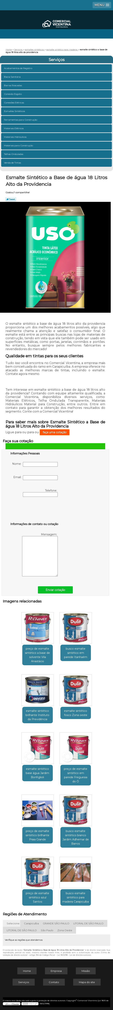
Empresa (56, 970)
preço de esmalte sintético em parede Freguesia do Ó (75, 775)
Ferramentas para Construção (21, 119)
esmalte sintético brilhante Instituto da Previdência (37, 715)
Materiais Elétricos (14, 128)
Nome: (35, 464)
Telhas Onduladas (14, 154)
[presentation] (34, 510)
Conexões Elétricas (14, 102)
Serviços (57, 59)
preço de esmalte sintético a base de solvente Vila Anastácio (37, 655)
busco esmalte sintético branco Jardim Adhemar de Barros (76, 837)
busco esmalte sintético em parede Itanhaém (75, 653)
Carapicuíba (31, 923)
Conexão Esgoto (13, 94)
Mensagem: (40, 554)
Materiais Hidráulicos (15, 136)
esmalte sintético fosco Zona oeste (75, 713)
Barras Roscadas (13, 85)
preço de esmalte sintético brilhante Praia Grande (37, 835)
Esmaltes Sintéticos (15, 111)
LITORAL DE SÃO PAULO (88, 923)
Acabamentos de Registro (18, 68)
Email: (35, 477)
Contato (54, 982)
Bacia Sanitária (12, 76)
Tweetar (11, 199)
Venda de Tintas (13, 162)
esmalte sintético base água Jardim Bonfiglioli (37, 773)
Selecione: (13, 923)
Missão (86, 970)
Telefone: (40, 493)
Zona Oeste (64, 930)
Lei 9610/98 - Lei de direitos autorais (74, 955)
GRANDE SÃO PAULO (56, 923)
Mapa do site (87, 982)
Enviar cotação (55, 590)
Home (27, 970)
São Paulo (47, 930)
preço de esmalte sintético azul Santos (37, 897)
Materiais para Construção (19, 145)
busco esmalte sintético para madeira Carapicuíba (75, 897)
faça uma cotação (55, 432)
